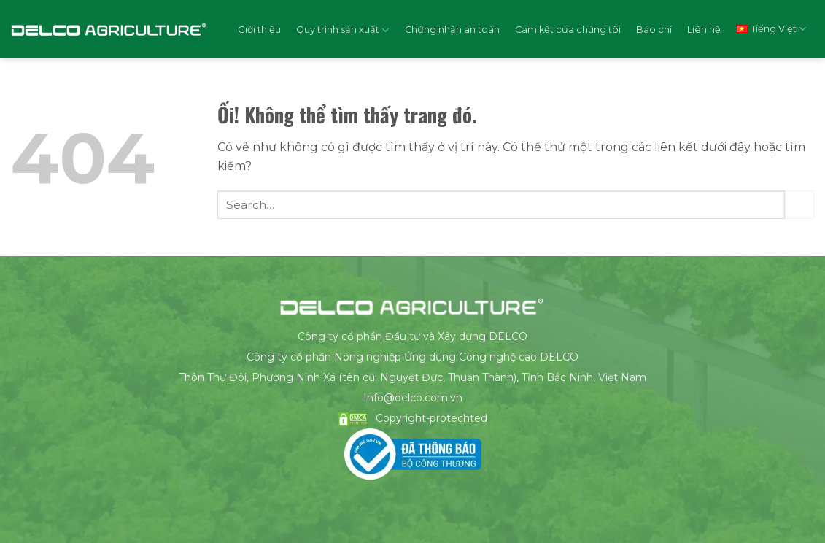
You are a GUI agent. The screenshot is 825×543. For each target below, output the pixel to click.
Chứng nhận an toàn (452, 29)
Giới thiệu (259, 29)
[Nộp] (799, 204)
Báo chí (654, 29)
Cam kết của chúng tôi (568, 29)
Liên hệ (704, 29)
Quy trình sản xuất (342, 30)
